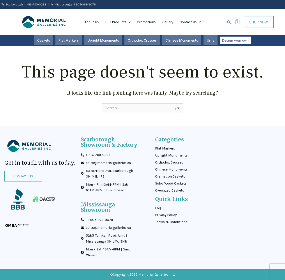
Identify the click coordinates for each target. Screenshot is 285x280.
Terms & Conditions (171, 222)
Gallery (167, 22)
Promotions (146, 22)
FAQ (158, 208)
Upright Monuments (103, 40)
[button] (118, 22)
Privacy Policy (166, 215)
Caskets (43, 40)
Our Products (118, 22)
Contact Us (190, 22)
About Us (91, 22)
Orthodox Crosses (142, 40)
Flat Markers (69, 40)
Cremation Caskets (170, 176)
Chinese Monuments (182, 40)
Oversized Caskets (169, 190)
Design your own (235, 40)
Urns (210, 40)
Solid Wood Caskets (171, 183)
